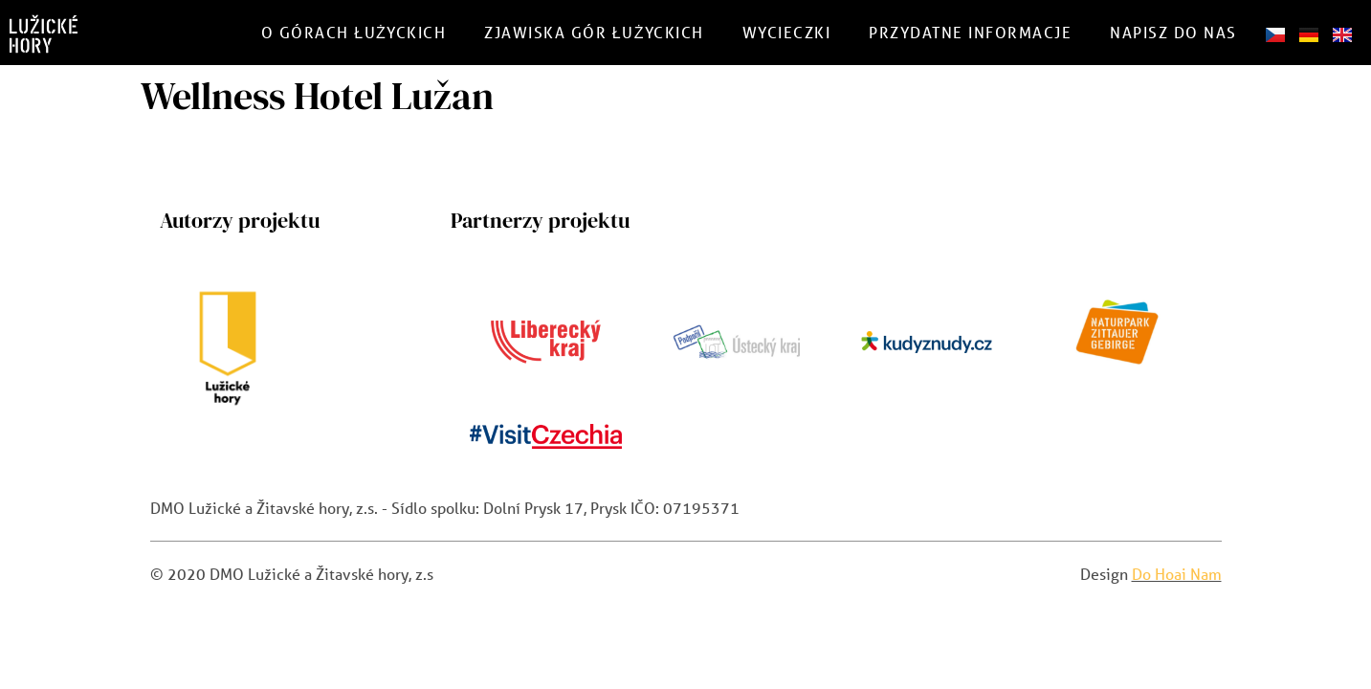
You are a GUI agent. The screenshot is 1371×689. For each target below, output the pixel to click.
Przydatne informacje (970, 32)
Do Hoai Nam (1177, 574)
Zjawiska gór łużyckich (594, 32)
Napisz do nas (1173, 32)
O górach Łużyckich (354, 32)
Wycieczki (786, 32)
